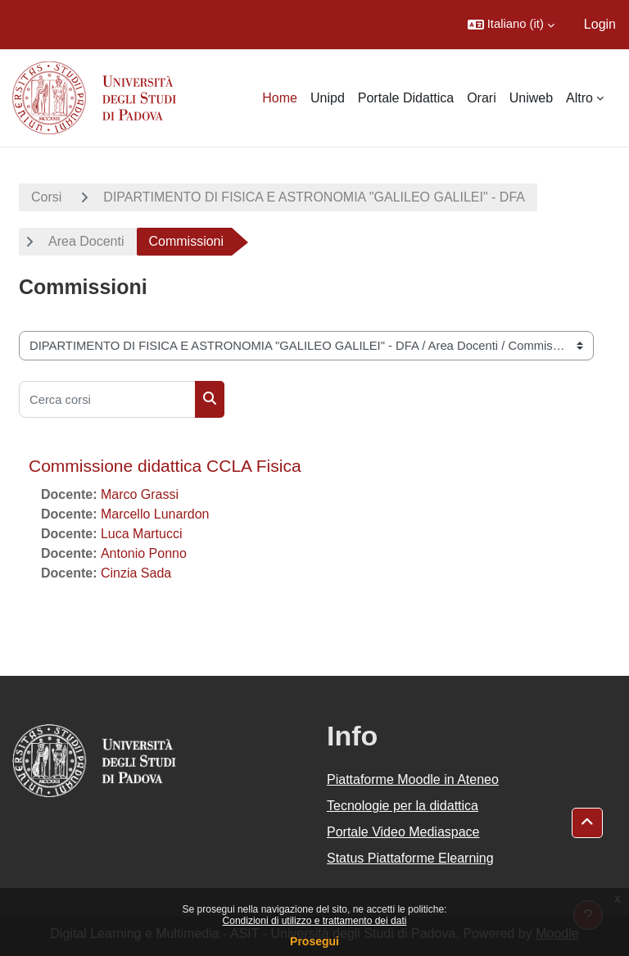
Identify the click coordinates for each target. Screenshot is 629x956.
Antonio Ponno (144, 553)
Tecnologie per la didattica (402, 806)
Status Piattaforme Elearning (410, 858)
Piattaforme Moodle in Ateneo (413, 779)
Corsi (46, 197)
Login (600, 24)
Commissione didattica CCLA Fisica (165, 465)
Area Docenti (86, 241)
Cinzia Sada (136, 573)
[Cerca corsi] (107, 399)
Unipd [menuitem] (327, 98)
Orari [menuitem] (481, 98)
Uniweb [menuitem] (531, 98)
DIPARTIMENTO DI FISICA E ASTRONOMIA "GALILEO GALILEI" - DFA (314, 197)
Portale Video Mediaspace (403, 832)
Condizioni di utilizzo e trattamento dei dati (315, 921)
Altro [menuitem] (579, 98)
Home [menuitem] (279, 98)
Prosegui (314, 941)
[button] (511, 24)
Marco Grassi (140, 494)
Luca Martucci (142, 534)
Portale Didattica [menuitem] (406, 98)
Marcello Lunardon (155, 514)
